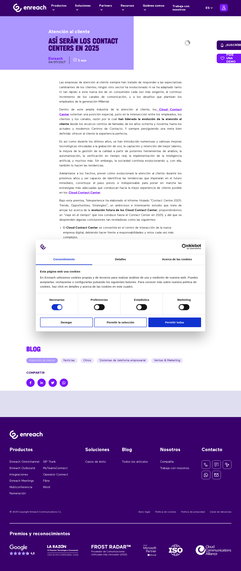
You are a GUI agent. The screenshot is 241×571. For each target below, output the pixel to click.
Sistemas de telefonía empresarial (123, 360)
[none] (210, 8)
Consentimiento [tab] (64, 259)
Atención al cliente (42, 360)
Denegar (66, 322)
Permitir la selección (120, 322)
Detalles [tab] (120, 259)
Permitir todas (174, 322)
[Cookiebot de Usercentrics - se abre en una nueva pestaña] (184, 247)
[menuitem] (210, 8)
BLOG (33, 349)
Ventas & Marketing (167, 360)
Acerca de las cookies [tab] (177, 259)
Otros (87, 360)
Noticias (69, 360)
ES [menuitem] (208, 8)
